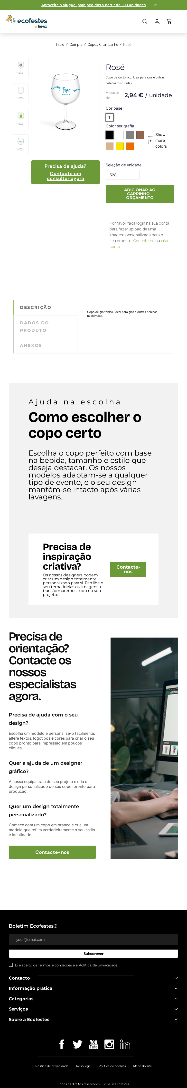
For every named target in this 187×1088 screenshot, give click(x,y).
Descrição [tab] (35, 307)
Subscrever (93, 953)
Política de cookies (112, 1066)
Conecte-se (143, 241)
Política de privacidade (98, 965)
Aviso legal (83, 1066)
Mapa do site (142, 1066)
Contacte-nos (128, 569)
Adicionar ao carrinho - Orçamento (140, 194)
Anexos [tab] (31, 345)
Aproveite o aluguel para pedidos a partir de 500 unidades (93, 5)
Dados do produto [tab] (34, 326)
